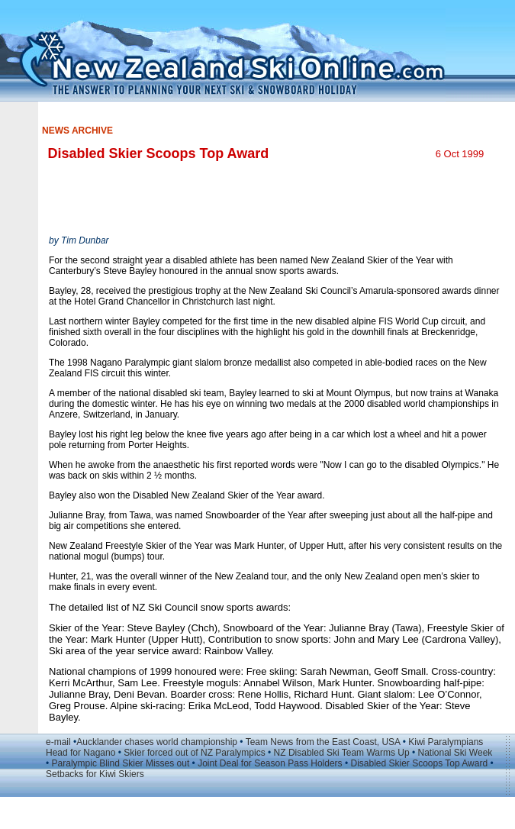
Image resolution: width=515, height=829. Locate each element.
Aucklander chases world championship (156, 742)
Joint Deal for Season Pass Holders (270, 763)
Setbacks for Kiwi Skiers (95, 774)
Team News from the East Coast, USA (323, 742)
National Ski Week (454, 752)
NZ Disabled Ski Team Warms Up (342, 752)
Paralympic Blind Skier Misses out (121, 763)
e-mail (58, 742)
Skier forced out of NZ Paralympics (194, 752)
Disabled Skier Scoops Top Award (419, 763)
